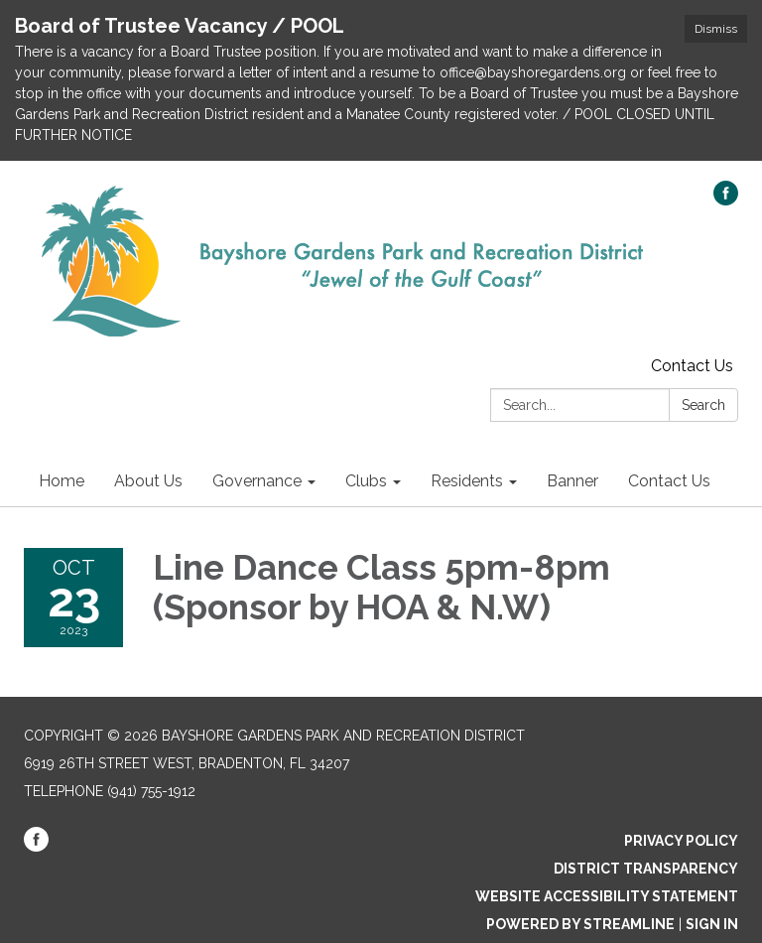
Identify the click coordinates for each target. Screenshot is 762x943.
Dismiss (716, 29)
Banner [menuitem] (572, 481)
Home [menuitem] (61, 481)
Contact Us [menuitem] (669, 481)
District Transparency (646, 868)
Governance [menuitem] (257, 481)
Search (703, 405)
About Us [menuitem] (148, 481)
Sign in (712, 924)
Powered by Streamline (580, 924)
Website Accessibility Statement (606, 896)
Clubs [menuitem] (366, 481)
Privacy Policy (681, 841)
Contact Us (692, 365)
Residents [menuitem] (467, 481)
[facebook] (725, 200)
